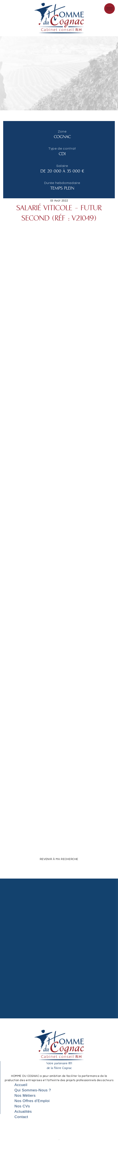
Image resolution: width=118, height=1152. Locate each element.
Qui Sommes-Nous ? (32, 1090)
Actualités (23, 1111)
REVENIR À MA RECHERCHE (59, 859)
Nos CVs (22, 1106)
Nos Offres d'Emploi (32, 1101)
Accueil (20, 1085)
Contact (21, 1117)
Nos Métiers (25, 1095)
